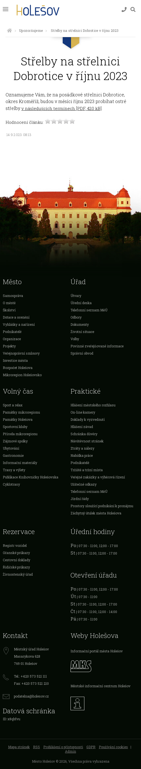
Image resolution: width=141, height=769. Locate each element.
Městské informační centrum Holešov (100, 686)
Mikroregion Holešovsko (22, 375)
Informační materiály (20, 462)
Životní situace (82, 331)
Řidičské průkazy (16, 567)
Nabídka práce (81, 455)
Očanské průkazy (16, 552)
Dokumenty (79, 324)
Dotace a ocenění (16, 317)
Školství (9, 310)
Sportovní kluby (15, 426)
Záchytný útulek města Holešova (95, 513)
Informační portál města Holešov (96, 651)
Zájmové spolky (15, 441)
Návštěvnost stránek (87, 441)
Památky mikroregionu (21, 412)
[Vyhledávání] (132, 9)
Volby (74, 339)
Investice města (15, 360)
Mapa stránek (19, 747)
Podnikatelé (12, 331)
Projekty (9, 346)
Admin (70, 751)
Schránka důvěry (83, 434)
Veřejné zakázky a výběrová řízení (97, 477)
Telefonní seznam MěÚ (88, 310)
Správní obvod (81, 353)
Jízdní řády (79, 498)
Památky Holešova (17, 419)
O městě (9, 303)
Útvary (75, 295)
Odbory (76, 317)
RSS (36, 747)
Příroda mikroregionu (20, 434)
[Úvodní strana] (9, 30)
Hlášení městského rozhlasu (92, 405)
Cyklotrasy (11, 484)
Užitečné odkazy (83, 484)
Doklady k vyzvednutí (87, 419)
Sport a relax (12, 405)
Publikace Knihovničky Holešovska (30, 477)
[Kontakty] (124, 9)
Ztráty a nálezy (82, 448)
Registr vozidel (15, 545)
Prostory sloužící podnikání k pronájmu (101, 506)
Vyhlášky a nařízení (19, 324)
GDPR (90, 747)
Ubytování (11, 448)
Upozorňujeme (31, 30)
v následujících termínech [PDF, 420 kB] (61, 108)
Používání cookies (113, 747)
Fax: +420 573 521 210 (31, 683)
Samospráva (13, 295)
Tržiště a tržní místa (86, 470)
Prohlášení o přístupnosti (63, 747)
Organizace (12, 339)
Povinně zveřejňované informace (97, 346)
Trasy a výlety (14, 470)
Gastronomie (13, 455)
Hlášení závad (81, 426)
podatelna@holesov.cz (31, 696)
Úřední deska (81, 303)
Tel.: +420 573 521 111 (30, 676)
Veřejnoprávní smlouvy (21, 353)
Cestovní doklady (16, 560)
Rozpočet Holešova (17, 367)
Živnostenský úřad (18, 574)
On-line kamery (82, 412)
